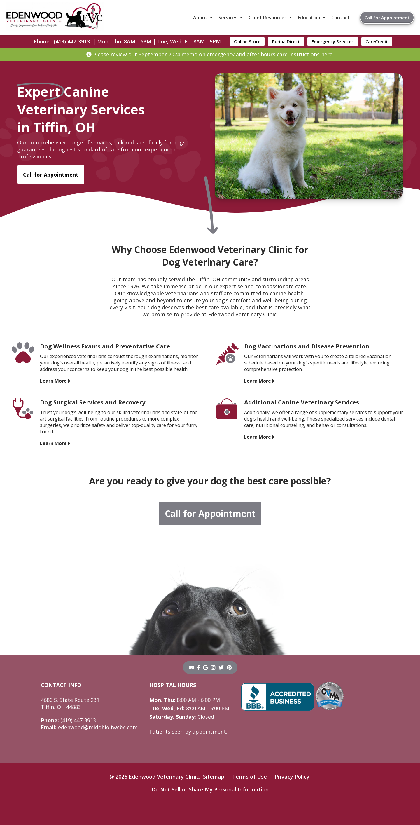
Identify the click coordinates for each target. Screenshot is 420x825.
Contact (340, 17)
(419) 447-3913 (72, 41)
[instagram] (213, 667)
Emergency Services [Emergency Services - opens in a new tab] (333, 41)
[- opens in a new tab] (198, 667)
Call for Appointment (387, 17)
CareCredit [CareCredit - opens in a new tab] (376, 41)
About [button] (200, 17)
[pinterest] (229, 667)
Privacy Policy (292, 776)
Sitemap (213, 776)
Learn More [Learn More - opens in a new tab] (53, 381)
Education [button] (309, 17)
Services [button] (227, 17)
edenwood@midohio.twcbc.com (89, 727)
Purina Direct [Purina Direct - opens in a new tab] (286, 41)
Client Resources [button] (268, 17)
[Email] (191, 667)
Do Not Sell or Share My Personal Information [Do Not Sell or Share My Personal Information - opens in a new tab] (210, 789)
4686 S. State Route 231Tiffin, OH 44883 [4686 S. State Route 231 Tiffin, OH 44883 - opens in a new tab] (70, 703)
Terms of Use (249, 776)
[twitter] (221, 667)
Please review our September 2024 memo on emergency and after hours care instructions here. (213, 54)
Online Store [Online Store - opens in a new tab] (247, 41)
